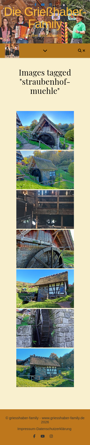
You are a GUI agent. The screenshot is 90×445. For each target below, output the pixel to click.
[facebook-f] (36, 5)
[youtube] (43, 5)
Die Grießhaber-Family (45, 18)
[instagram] (50, 5)
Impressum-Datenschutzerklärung (44, 429)
